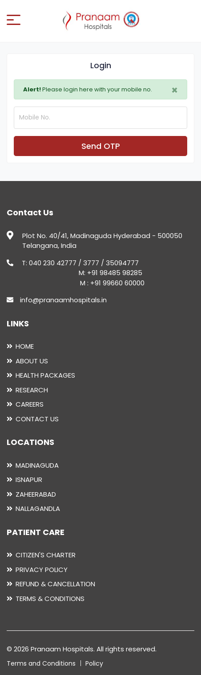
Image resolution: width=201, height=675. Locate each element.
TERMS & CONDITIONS (50, 598)
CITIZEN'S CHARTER (46, 555)
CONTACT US (37, 419)
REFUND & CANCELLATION (55, 584)
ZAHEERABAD (36, 494)
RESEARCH (32, 390)
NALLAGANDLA (38, 508)
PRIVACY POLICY (42, 569)
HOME (25, 346)
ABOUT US (32, 361)
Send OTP (100, 146)
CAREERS (30, 404)
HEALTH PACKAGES (45, 375)
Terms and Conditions (41, 663)
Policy (94, 663)
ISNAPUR (29, 479)
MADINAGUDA (37, 465)
